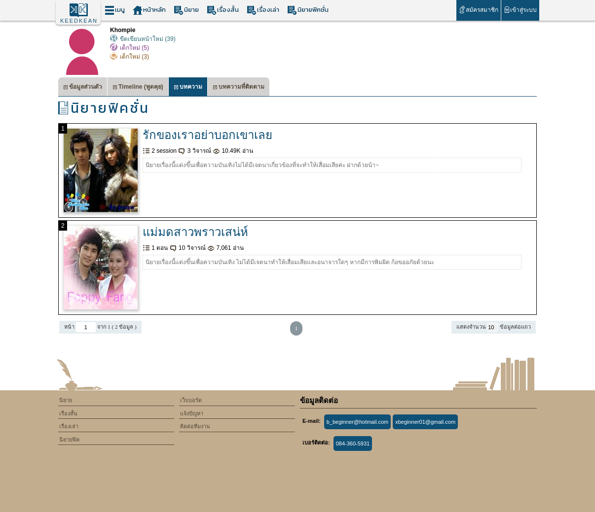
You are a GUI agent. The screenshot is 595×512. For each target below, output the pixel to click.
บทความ (188, 88)
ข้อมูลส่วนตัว (82, 88)
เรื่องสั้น (223, 10)
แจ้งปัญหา (191, 413)
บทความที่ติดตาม (238, 88)
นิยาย (186, 10)
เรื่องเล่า (263, 10)
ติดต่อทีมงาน (195, 426)
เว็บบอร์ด (191, 400)
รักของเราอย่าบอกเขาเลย (207, 134)
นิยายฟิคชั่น (308, 10)
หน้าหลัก (149, 10)
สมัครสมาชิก (478, 9)
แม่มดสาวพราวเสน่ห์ (195, 232)
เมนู (115, 10)
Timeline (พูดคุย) (137, 88)
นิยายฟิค (69, 440)
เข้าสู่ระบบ (520, 9)
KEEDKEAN (79, 21)
